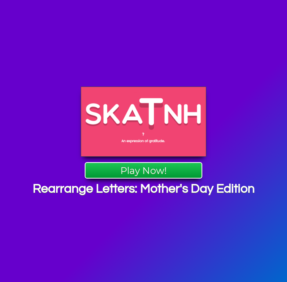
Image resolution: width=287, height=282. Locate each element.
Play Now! (143, 170)
